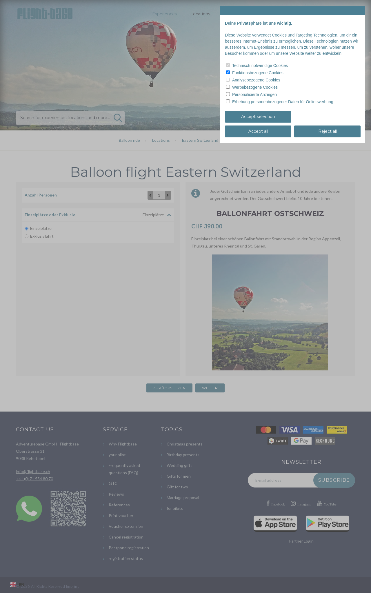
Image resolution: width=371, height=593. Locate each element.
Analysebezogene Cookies (256, 80)
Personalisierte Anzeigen (254, 94)
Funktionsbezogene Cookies (257, 72)
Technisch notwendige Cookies (260, 65)
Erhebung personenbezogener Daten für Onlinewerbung (282, 101)
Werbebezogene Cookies (255, 87)
